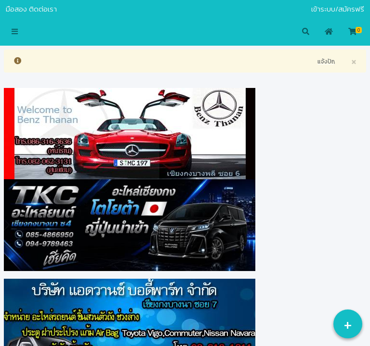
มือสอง (16, 9)
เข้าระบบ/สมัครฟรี (337, 9)
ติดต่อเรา (43, 9)
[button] (15, 32)
